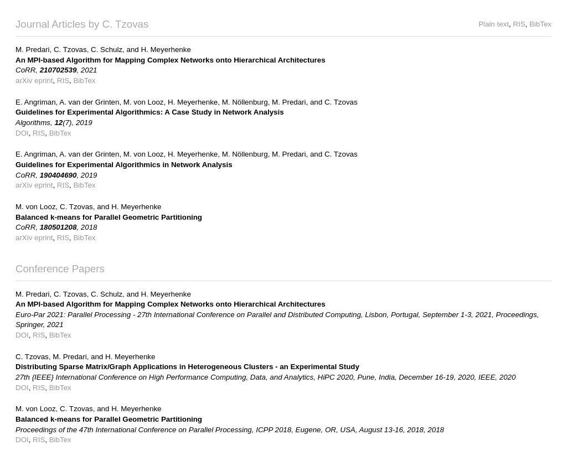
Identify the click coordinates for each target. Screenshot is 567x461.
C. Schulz (106, 49)
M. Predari (32, 49)
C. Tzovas (70, 49)
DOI (22, 133)
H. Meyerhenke (165, 49)
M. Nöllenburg (245, 102)
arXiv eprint (34, 80)
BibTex (540, 24)
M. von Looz (143, 102)
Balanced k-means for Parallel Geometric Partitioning (109, 217)
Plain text (493, 24)
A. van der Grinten (89, 102)
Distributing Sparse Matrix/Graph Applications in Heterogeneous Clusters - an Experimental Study (187, 366)
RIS (519, 24)
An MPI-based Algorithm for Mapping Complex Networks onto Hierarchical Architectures (171, 60)
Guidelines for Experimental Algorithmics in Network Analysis (124, 164)
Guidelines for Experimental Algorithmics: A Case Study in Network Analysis (150, 112)
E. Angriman (36, 102)
